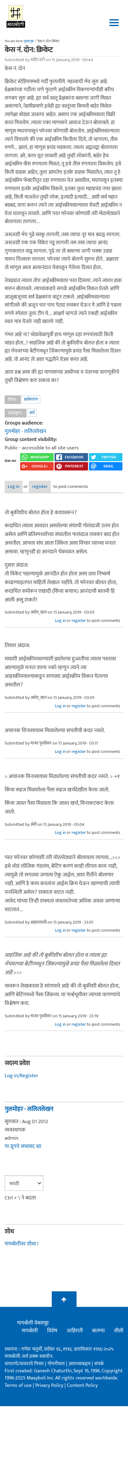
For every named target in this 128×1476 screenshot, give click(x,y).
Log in (14, 486)
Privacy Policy (49, 1385)
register (40, 486)
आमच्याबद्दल (80, 1364)
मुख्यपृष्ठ (28, 41)
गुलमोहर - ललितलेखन (25, 431)
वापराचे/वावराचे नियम (24, 1364)
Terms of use (18, 1385)
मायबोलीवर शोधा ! (21, 1244)
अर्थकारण (31, 399)
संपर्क (99, 1364)
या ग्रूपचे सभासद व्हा (23, 1146)
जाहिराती (75, 1330)
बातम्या (98, 1330)
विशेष (52, 1330)
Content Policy (82, 1385)
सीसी (118, 1330)
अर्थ (31, 412)
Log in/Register (21, 1075)
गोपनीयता (56, 1364)
